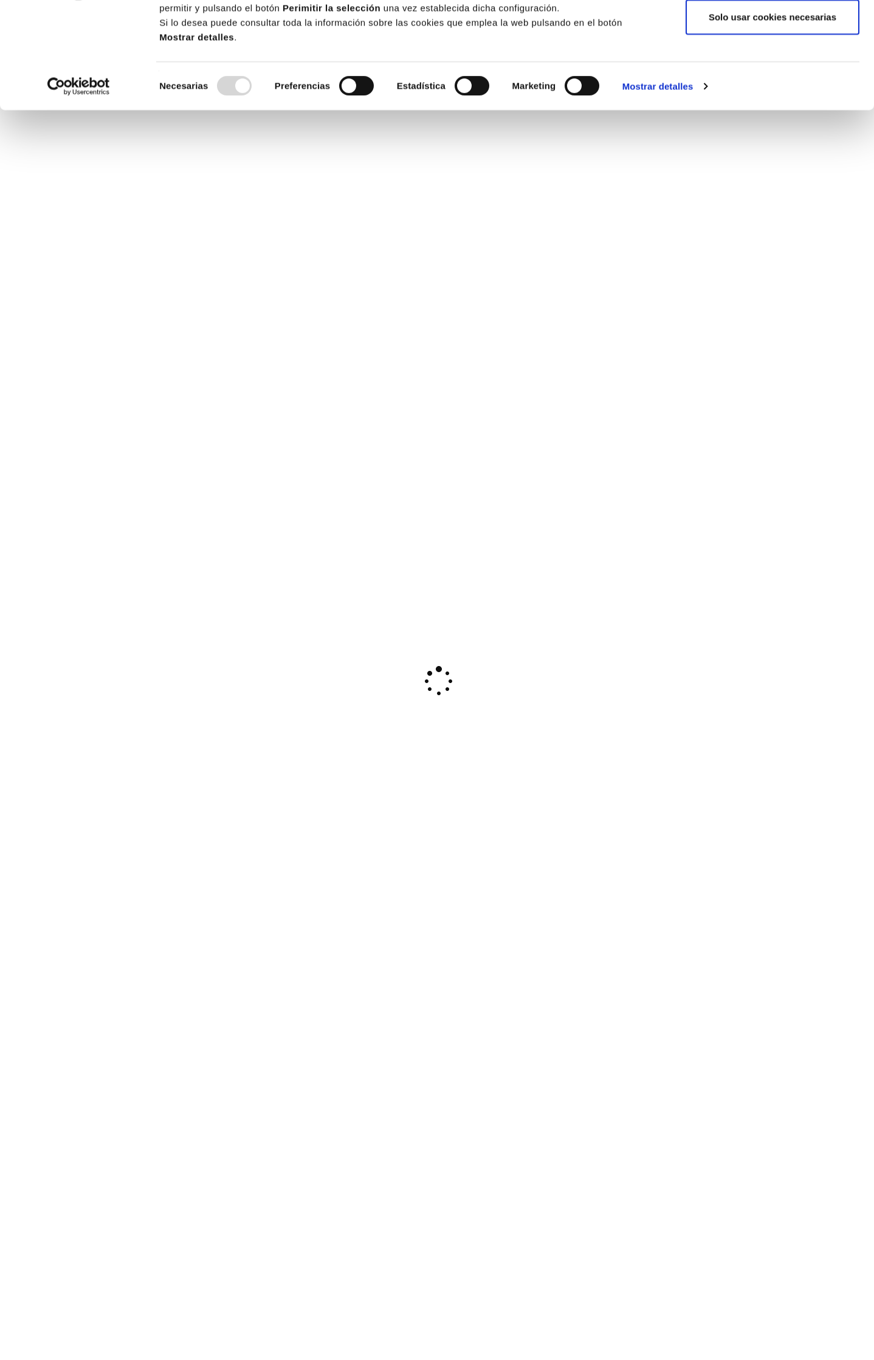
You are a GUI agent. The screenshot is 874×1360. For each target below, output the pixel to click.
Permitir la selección (772, 72)
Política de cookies (565, 44)
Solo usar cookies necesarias (772, 111)
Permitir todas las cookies (772, 32)
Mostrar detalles (657, 181)
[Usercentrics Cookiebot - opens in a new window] (79, 181)
